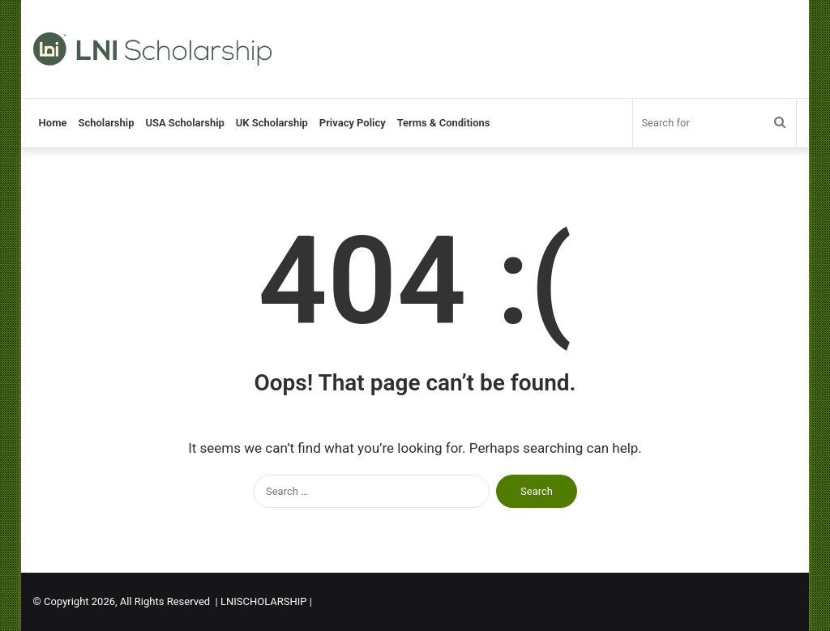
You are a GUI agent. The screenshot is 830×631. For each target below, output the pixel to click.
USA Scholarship (184, 123)
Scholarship (106, 123)
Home (53, 123)
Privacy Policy (352, 123)
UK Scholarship (272, 123)
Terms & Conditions (443, 123)
